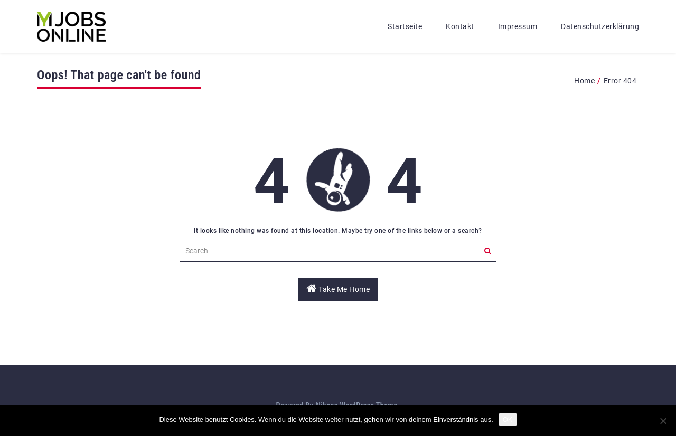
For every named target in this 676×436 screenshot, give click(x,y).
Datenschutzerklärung (600, 26)
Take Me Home (338, 288)
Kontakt (460, 26)
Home (584, 81)
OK (508, 419)
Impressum (518, 26)
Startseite (405, 26)
